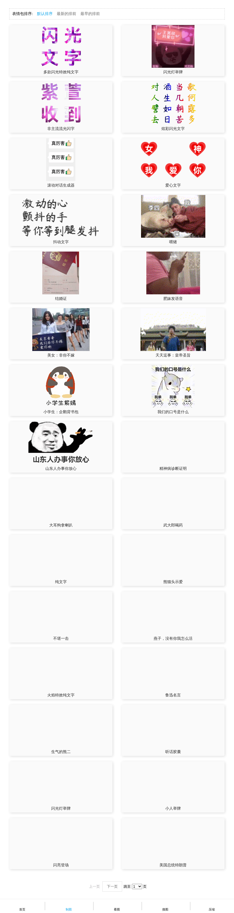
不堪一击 (61, 638)
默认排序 (45, 14)
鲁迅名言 (173, 695)
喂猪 (173, 242)
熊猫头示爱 (173, 582)
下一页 (112, 886)
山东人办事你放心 (61, 468)
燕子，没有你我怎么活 (173, 638)
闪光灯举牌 (173, 72)
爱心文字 (173, 185)
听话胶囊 (173, 752)
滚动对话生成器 (61, 185)
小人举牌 (173, 808)
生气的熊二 (61, 752)
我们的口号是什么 (173, 412)
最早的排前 (90, 14)
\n (137, 886)
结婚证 (61, 299)
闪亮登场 (61, 865)
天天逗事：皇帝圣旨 (173, 355)
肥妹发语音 (173, 299)
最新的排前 (66, 14)
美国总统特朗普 (173, 865)
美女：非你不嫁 (61, 355)
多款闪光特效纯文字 (60, 72)
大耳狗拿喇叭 (61, 525)
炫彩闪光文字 (173, 129)
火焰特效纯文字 (61, 695)
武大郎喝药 (173, 525)
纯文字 (61, 582)
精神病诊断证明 (173, 468)
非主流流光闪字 (61, 129)
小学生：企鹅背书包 (60, 412)
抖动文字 (61, 242)
